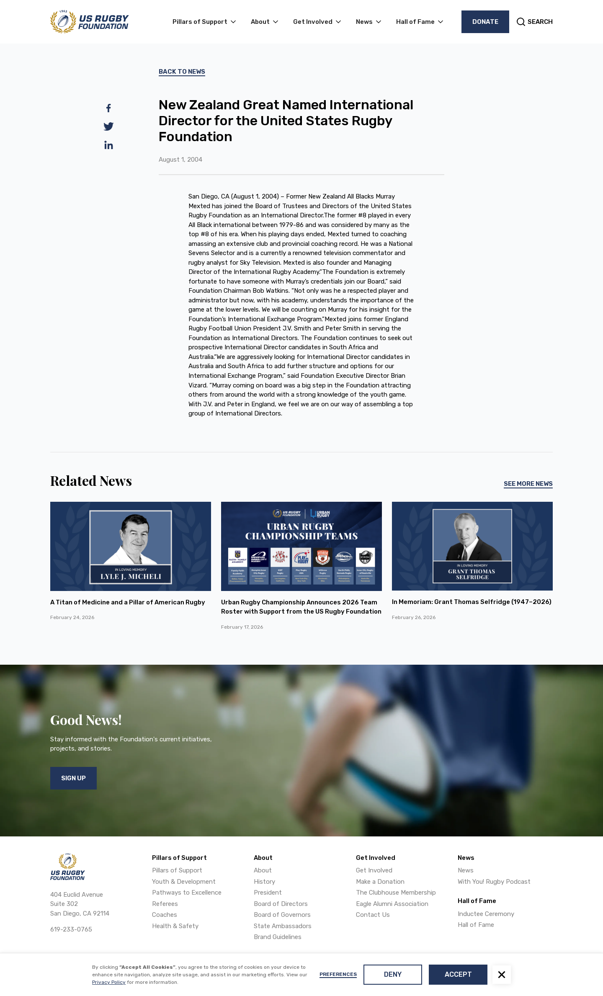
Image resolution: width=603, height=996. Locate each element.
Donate (485, 22)
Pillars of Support (177, 870)
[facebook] (108, 108)
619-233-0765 (71, 929)
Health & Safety (175, 926)
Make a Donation (380, 881)
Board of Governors (282, 915)
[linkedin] (108, 144)
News (466, 870)
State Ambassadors (283, 926)
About (263, 870)
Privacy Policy (109, 982)
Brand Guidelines (278, 937)
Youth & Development (184, 881)
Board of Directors (281, 904)
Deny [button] (393, 974)
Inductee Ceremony (486, 914)
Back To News (182, 71)
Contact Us (373, 915)
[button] (501, 974)
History (264, 881)
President (268, 892)
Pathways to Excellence (187, 892)
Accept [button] (458, 974)
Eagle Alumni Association (392, 904)
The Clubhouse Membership (396, 892)
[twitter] (108, 126)
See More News (528, 484)
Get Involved (374, 870)
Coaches (164, 915)
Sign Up (73, 778)
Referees (165, 904)
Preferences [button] (338, 974)
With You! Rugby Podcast (494, 881)
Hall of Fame (476, 925)
